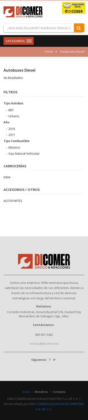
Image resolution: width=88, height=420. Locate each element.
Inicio (26, 392)
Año (6, 122)
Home (49, 52)
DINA (7, 177)
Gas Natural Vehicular (23, 153)
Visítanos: (44, 306)
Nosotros (41, 392)
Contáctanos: (43, 325)
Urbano (12, 116)
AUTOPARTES (13, 201)
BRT (10, 110)
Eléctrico (13, 147)
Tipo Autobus (13, 103)
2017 (10, 135)
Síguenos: (39, 360)
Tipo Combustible (17, 141)
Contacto (59, 392)
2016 (10, 129)
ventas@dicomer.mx (44, 343)
